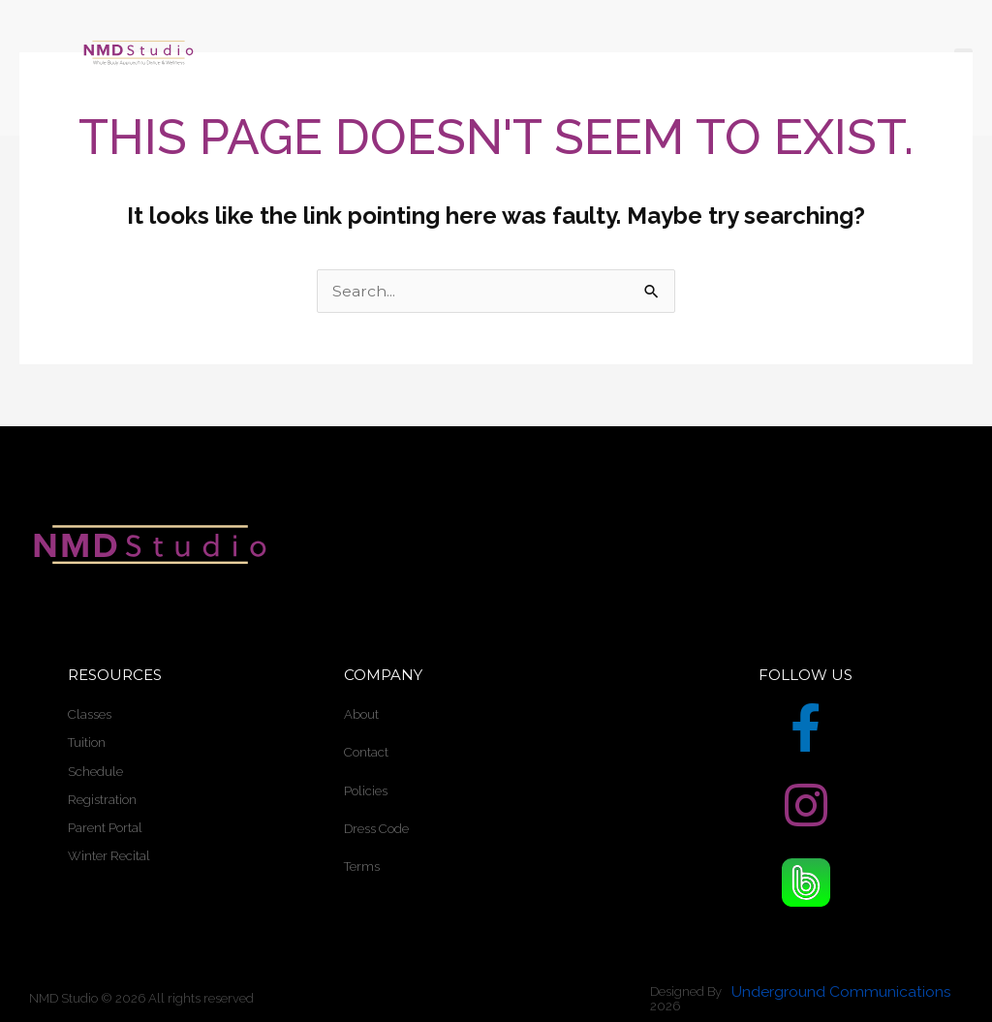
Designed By (686, 991)
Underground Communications (841, 991)
